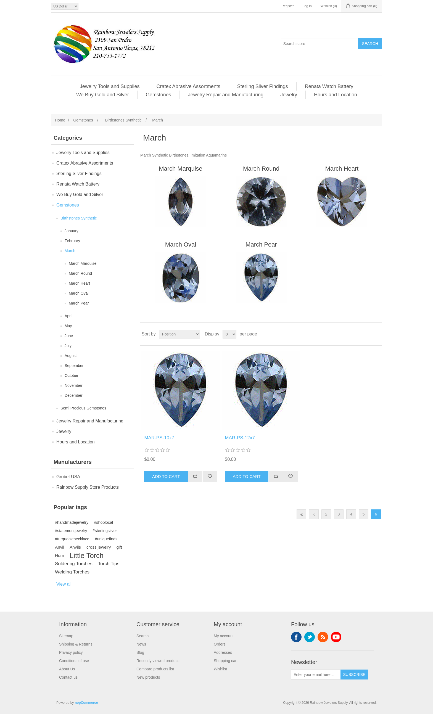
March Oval (79, 293)
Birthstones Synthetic (78, 218)
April (68, 316)
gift (119, 547)
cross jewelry (98, 547)
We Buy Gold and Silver (102, 94)
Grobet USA (68, 476)
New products (148, 677)
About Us (67, 669)
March (70, 250)
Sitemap (66, 636)
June (69, 336)
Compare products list (155, 669)
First (301, 514)
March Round (80, 273)
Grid (367, 334)
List (377, 334)
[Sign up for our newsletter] (316, 674)
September (74, 365)
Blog (140, 652)
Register (287, 6)
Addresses (223, 652)
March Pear (79, 303)
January (71, 231)
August (71, 355)
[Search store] (319, 43)
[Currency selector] (64, 6)
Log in (307, 6)
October (71, 375)
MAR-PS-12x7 (240, 437)
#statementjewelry (71, 530)
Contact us (68, 677)
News (141, 644)
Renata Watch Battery (329, 86)
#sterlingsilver (105, 530)
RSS (323, 637)
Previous (314, 514)
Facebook (296, 637)
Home (60, 120)
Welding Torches (72, 572)
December (74, 395)
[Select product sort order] (179, 334)
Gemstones (158, 94)
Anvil (59, 547)
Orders (220, 644)
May (68, 326)
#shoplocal (103, 522)
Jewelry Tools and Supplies (110, 86)
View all (64, 584)
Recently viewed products (158, 661)
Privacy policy (71, 652)
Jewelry (288, 94)
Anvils (75, 547)
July (68, 345)
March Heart (79, 283)
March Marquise (82, 263)
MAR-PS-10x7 (159, 437)
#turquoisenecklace (72, 539)
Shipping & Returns (76, 644)
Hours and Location (335, 94)
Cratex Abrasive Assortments (188, 86)
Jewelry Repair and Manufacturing (225, 94)
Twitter (309, 637)
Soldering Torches (74, 563)
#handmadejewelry (71, 522)
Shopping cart (225, 661)
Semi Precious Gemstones (83, 408)
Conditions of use (74, 661)
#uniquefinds (106, 539)
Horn (59, 555)
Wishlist (220, 669)
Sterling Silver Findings (262, 86)
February (72, 241)
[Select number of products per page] (229, 334)
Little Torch (87, 555)
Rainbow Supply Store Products (87, 487)
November (74, 385)
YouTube (336, 637)
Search (142, 636)
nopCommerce (86, 703)
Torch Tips (108, 563)
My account (224, 636)
